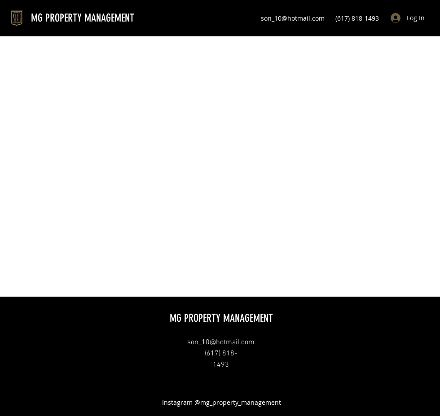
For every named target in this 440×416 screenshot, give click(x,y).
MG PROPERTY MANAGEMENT (82, 18)
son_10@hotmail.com (293, 18)
